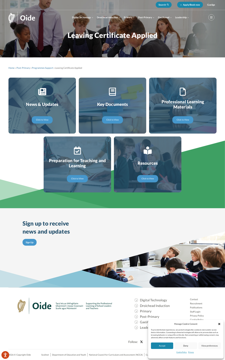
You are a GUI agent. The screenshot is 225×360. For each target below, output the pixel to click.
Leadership (181, 17)
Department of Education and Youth (69, 354)
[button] (219, 323)
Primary (128, 17)
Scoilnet (45, 354)
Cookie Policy (181, 352)
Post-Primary (145, 17)
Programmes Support (42, 67)
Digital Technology (81, 17)
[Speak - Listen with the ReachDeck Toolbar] (5, 355)
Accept (162, 345)
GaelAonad (163, 17)
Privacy (191, 352)
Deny (185, 345)
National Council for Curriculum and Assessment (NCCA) (116, 354)
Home (11, 67)
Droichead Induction (107, 17)
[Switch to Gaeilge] (211, 5)
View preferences (209, 345)
